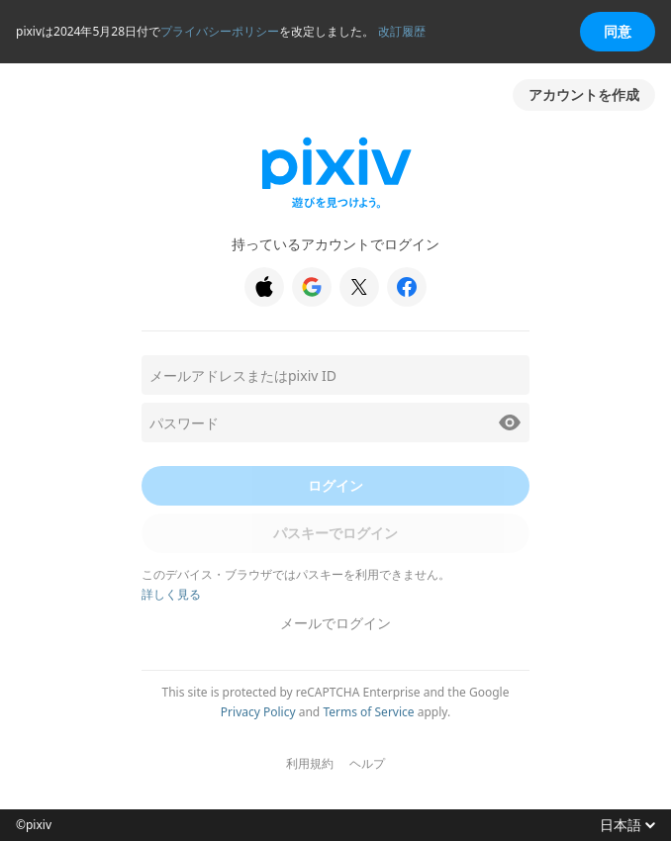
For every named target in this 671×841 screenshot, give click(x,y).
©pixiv (33, 825)
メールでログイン (335, 622)
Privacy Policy (258, 711)
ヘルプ (367, 764)
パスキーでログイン (335, 532)
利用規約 (310, 764)
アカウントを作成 (583, 94)
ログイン (335, 485)
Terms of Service (368, 711)
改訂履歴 (402, 31)
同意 (617, 31)
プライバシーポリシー (219, 31)
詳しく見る (171, 594)
